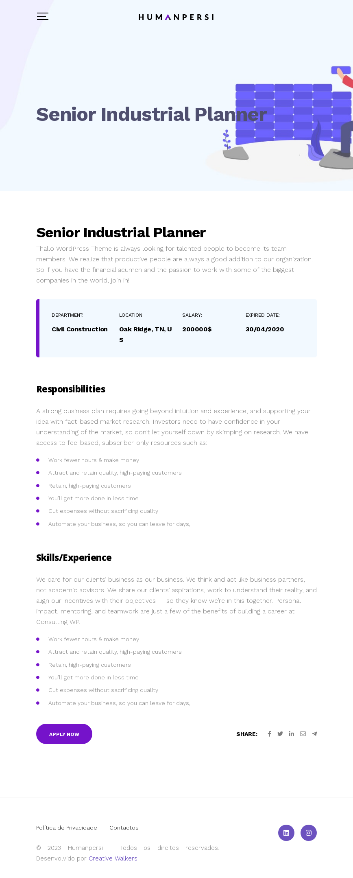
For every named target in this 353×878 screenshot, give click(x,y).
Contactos (124, 827)
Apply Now (64, 734)
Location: (131, 315)
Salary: (192, 315)
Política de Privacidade (66, 827)
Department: (67, 315)
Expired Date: (263, 315)
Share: (246, 734)
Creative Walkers (113, 858)
